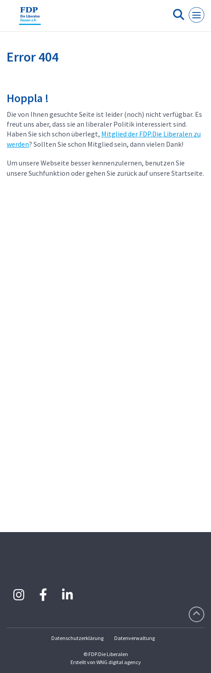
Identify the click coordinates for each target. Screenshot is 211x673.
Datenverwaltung (134, 638)
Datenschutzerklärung (77, 638)
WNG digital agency (118, 662)
